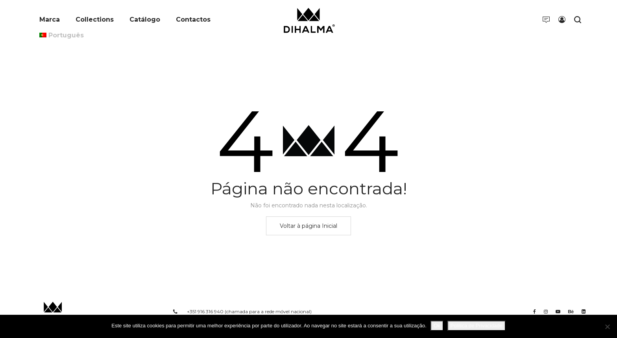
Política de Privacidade (476, 326)
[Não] (607, 327)
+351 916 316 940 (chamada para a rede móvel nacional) (249, 311)
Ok (437, 326)
